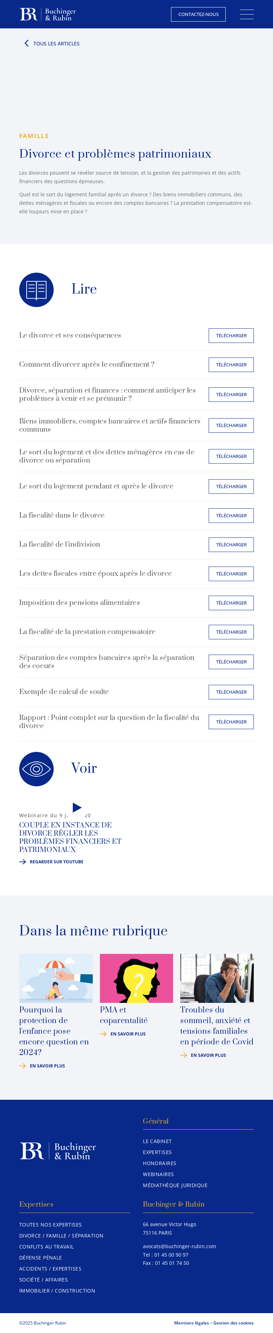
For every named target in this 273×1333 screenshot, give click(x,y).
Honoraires (159, 1163)
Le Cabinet (157, 1141)
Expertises (157, 1152)
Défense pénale (40, 1257)
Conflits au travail (46, 1246)
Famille (34, 136)
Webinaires (158, 1174)
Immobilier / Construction (57, 1290)
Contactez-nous (198, 14)
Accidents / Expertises (50, 1268)
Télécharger (231, 335)
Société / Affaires (43, 1279)
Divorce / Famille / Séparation (61, 1235)
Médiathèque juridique (175, 1185)
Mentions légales (191, 1323)
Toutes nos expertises (50, 1224)
